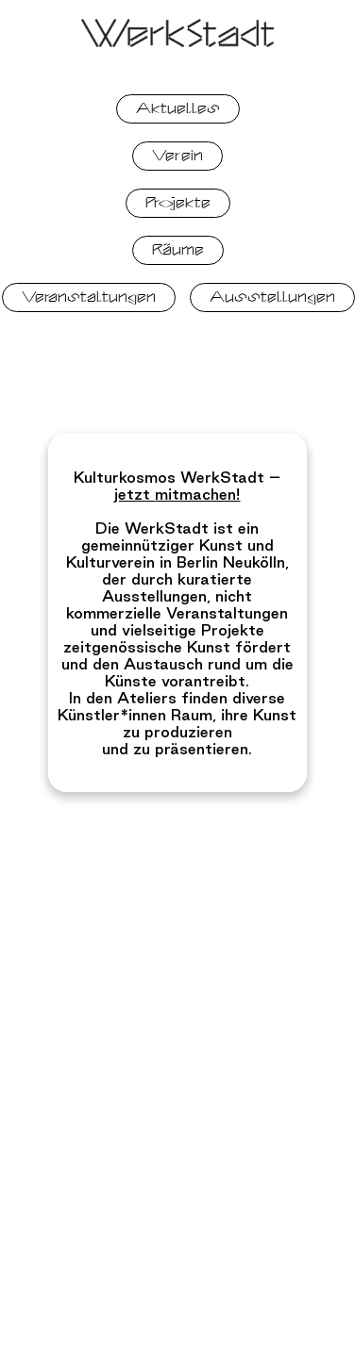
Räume (178, 249)
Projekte (178, 202)
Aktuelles (178, 108)
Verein (177, 155)
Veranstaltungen (89, 297)
